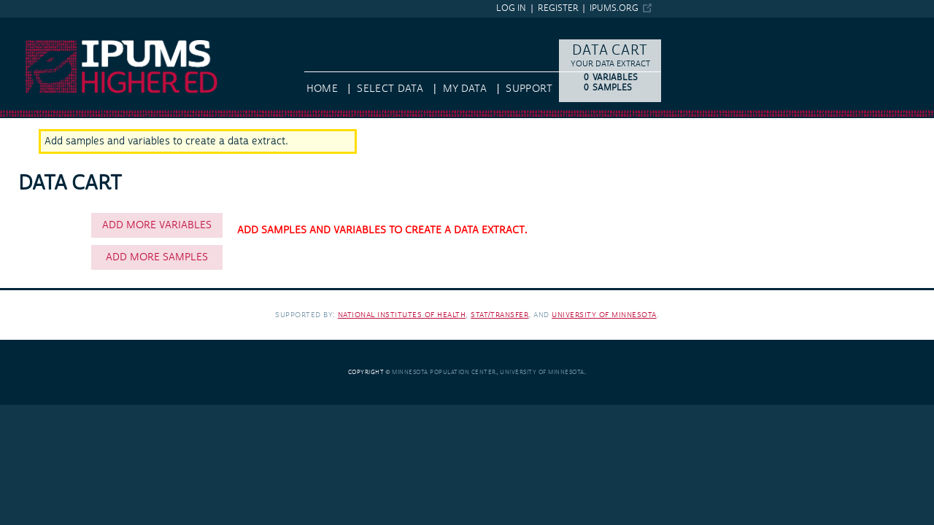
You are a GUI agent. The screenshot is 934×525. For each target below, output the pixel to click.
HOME (322, 89)
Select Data (390, 89)
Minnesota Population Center (444, 372)
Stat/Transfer (499, 314)
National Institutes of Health (402, 314)
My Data (465, 89)
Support (529, 89)
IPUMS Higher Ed (40, 24)
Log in (511, 8)
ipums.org (614, 8)
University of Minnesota (604, 314)
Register (558, 8)
